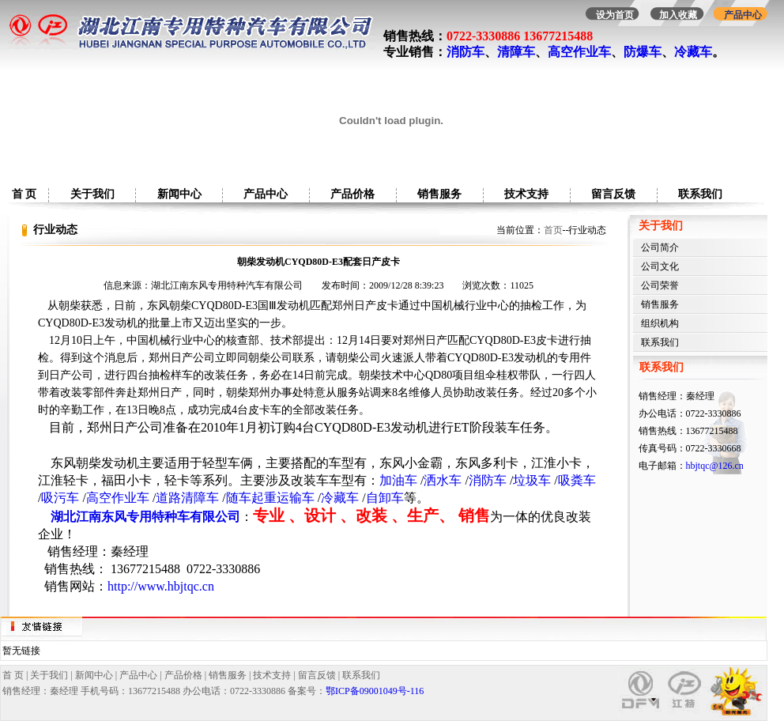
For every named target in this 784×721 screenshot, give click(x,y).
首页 (553, 230)
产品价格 (352, 194)
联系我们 (700, 194)
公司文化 (660, 266)
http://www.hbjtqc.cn (160, 586)
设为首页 (615, 15)
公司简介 (660, 247)
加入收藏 (678, 15)
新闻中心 (179, 194)
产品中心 (743, 15)
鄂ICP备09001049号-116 (375, 690)
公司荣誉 (660, 285)
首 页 (24, 194)
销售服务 (439, 194)
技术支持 (526, 194)
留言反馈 (613, 194)
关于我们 (92, 194)
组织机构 (660, 323)
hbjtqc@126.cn (715, 465)
